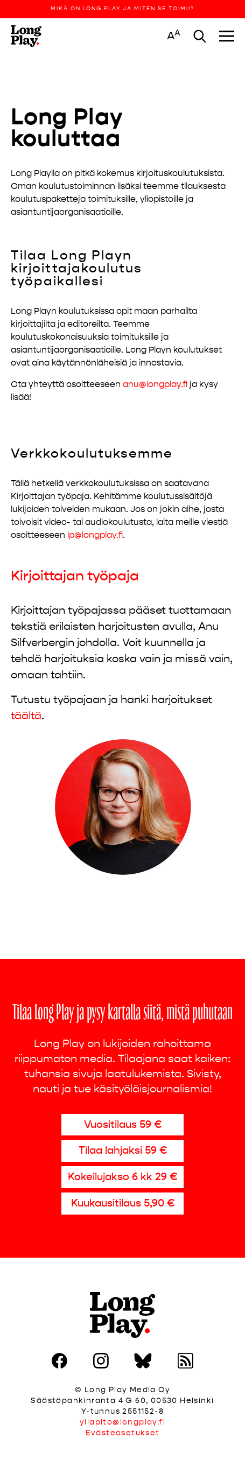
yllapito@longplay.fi (122, 1422)
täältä (26, 716)
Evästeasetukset (123, 1432)
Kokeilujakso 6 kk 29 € (122, 1176)
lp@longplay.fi (95, 535)
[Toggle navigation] (226, 36)
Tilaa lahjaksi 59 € (123, 1150)
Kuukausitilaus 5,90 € (122, 1203)
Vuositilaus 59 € (123, 1124)
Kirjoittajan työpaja (75, 575)
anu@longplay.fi (155, 384)
